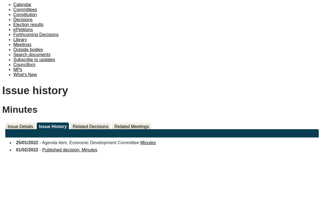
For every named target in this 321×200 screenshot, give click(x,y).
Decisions (23, 19)
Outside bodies (28, 49)
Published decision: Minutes (69, 150)
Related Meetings (131, 126)
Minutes (148, 142)
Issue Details (20, 126)
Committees (25, 9)
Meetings (22, 44)
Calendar (22, 4)
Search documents (31, 54)
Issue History (53, 126)
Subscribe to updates (34, 59)
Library (20, 39)
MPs (17, 69)
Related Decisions (90, 126)
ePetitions (23, 29)
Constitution (25, 14)
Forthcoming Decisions (36, 34)
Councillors (24, 64)
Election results (28, 24)
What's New (25, 74)
